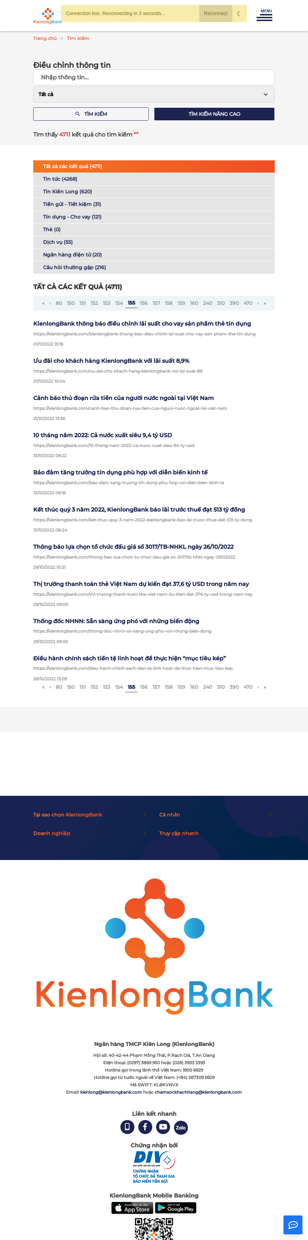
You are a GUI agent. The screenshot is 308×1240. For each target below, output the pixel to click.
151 (82, 303)
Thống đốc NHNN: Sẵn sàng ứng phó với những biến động (116, 621)
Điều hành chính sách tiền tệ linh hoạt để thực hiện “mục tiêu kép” (129, 658)
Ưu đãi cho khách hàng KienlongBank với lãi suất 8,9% (111, 361)
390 (234, 303)
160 (194, 303)
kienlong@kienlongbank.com (111, 1092)
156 (144, 303)
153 (106, 303)
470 (248, 303)
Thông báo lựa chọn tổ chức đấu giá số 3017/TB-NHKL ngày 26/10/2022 (133, 547)
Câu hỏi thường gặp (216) (74, 267)
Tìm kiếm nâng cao (214, 114)
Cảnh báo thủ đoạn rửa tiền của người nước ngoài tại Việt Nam (123, 398)
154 (119, 303)
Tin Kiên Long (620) (67, 191)
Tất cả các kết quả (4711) (72, 166)
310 (221, 303)
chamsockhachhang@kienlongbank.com (198, 1092)
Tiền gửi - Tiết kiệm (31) (72, 204)
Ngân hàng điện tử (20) (72, 255)
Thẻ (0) (52, 229)
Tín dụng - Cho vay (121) (72, 217)
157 (156, 303)
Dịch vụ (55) (58, 242)
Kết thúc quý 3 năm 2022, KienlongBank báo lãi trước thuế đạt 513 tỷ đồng (139, 509)
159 (181, 303)
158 (169, 303)
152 (94, 303)
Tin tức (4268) (60, 179)
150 (71, 303)
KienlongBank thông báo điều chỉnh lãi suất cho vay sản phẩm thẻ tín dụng (142, 323)
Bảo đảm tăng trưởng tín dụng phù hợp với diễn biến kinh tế (120, 472)
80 (59, 303)
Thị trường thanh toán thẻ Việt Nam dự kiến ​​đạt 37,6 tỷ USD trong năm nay (141, 584)
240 (207, 303)
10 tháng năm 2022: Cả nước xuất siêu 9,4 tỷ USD (102, 435)
